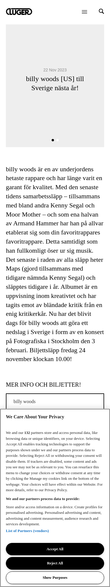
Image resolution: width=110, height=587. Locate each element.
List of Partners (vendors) (27, 531)
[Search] (101, 12)
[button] (53, 140)
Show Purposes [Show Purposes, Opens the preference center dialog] (55, 577)
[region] (55, 498)
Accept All (55, 549)
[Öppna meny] (84, 11)
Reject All (55, 563)
